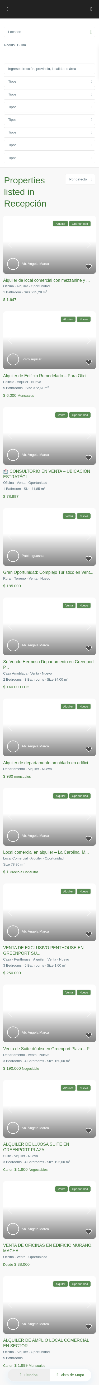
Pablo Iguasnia (33, 556)
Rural (7, 578)
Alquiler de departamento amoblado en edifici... (47, 763)
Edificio (8, 382)
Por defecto (78, 179)
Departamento (14, 769)
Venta (21, 483)
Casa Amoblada (15, 673)
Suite (7, 1156)
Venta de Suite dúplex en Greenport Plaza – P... (48, 1049)
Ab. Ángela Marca (35, 264)
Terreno (20, 578)
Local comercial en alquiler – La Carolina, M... (46, 852)
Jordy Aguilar (31, 359)
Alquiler (22, 286)
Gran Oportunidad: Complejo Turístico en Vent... (48, 572)
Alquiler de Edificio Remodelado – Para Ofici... (46, 376)
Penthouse (22, 959)
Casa (7, 959)
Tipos (12, 81)
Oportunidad (40, 286)
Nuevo (36, 382)
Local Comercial (15, 858)
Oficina (8, 286)
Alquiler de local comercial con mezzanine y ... (46, 280)
